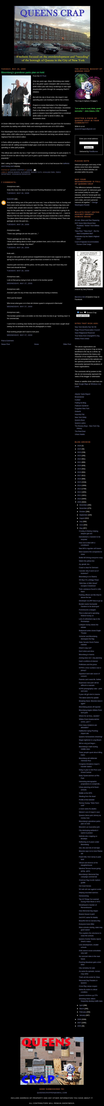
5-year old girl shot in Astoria (89, 694)
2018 (79, 472)
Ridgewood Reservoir (21, 174)
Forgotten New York (82, 408)
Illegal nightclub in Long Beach (90, 740)
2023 (79, 456)
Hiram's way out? (85, 648)
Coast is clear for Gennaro (88, 567)
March (81, 1009)
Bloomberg (25, 172)
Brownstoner (79, 397)
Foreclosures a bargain (87, 610)
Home (36, 344)
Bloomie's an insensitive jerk (89, 827)
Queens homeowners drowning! (90, 737)
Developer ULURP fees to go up (90, 601)
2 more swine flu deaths (87, 809)
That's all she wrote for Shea (89, 977)
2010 (79, 499)
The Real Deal (80, 431)
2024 (79, 452)
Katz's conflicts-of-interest (88, 661)
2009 (79, 502)
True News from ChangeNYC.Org (87, 336)
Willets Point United (82, 339)
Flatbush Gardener (82, 406)
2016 (79, 479)
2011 (79, 495)
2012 (79, 492)
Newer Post (5, 344)
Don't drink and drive (86, 651)
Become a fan (80, 297)
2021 (79, 462)
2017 (79, 475)
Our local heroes (85, 886)
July (81, 521)
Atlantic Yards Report (82, 394)
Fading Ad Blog (80, 403)
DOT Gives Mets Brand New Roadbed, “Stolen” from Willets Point (87, 225)
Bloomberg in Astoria (86, 654)
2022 (79, 459)
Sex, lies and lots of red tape (89, 848)
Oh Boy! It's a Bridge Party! (89, 580)
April (81, 1005)
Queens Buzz (80, 420)
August (82, 518)
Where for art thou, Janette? (89, 716)
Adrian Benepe (14, 172)
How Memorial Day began (88, 911)
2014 (79, 485)
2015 (79, 482)
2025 (79, 449)
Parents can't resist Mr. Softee (90, 679)
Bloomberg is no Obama (88, 577)
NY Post (43, 76)
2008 (79, 1019)
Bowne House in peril (86, 914)
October (82, 512)
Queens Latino (80, 423)
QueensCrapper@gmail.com (85, 129)
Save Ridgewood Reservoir (85, 333)
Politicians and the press (88, 664)
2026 (79, 446)
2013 (79, 489)
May (81, 528)
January (82, 1015)
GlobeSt (78, 411)
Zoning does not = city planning (90, 658)
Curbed (77, 400)
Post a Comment (7, 341)
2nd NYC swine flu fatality (88, 917)
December (83, 505)
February (82, 1012)
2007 (79, 1023)
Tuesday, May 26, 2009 (18, 193)
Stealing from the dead (87, 796)
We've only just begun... (87, 743)
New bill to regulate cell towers (90, 548)
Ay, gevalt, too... (85, 564)
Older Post (67, 344)
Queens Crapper (17, 170)
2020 (79, 465)
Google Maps (83, 384)
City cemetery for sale (87, 968)
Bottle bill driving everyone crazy (90, 558)
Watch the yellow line (86, 561)
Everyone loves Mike (86, 924)
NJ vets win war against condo (90, 889)
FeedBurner (93, 151)
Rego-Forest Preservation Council (87, 330)
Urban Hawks (80, 434)
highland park (49, 172)
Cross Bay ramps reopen (88, 986)
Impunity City (79, 414)
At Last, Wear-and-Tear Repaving (87, 220)
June (81, 525)
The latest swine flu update (89, 698)
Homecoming (84, 896)
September (83, 515)
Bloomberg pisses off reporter (89, 707)
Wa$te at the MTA (85, 793)
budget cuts (36, 172)
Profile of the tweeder (86, 800)
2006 (79, 1026)
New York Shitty (80, 417)
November (83, 508)
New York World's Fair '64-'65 (85, 327)
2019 (79, 469)
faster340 (10, 199)
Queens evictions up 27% (88, 995)
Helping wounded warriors (88, 892)
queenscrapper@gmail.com (52, 1093)
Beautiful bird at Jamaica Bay (89, 921)
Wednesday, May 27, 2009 (19, 283)
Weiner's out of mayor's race (89, 812)
